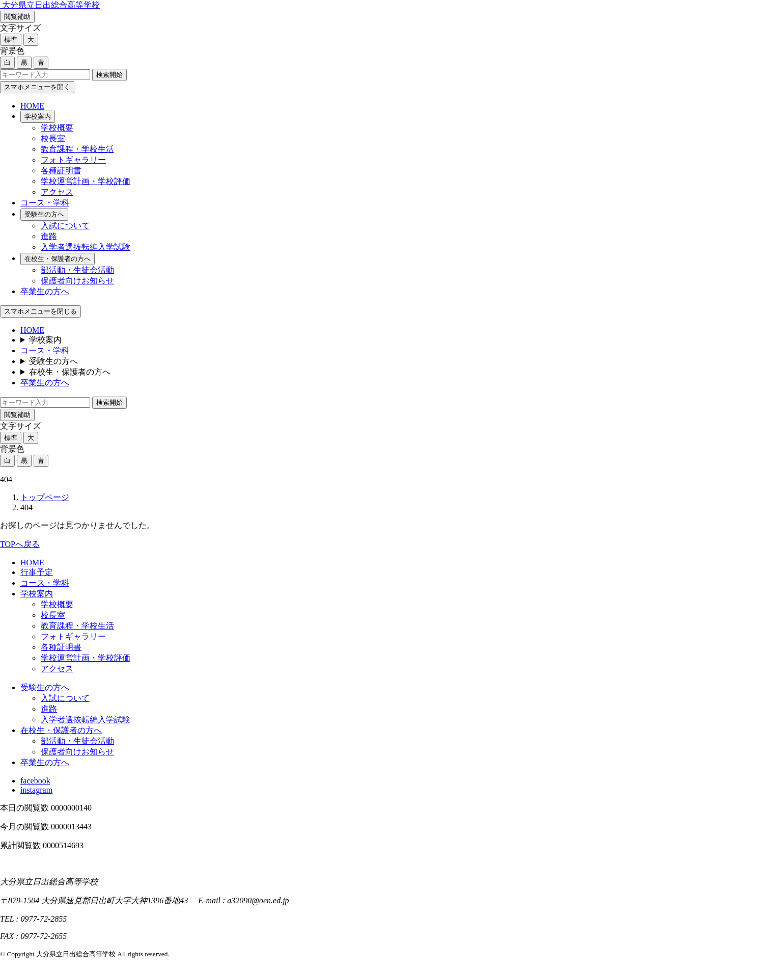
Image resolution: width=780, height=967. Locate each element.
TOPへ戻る (20, 544)
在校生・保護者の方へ (57, 259)
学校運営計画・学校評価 (85, 181)
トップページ (44, 497)
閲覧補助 (17, 16)
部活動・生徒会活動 (77, 270)
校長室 (53, 138)
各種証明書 (61, 170)
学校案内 (37, 116)
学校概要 (57, 127)
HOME (32, 105)
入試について (65, 225)
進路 (49, 236)
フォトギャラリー (73, 159)
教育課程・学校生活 (77, 149)
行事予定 (36, 572)
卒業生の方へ (44, 291)
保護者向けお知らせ (77, 280)
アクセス (57, 192)
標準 (10, 39)
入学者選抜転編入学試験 (85, 247)
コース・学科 (44, 202)
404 (26, 507)
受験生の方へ (44, 214)
